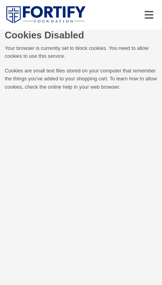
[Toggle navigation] (149, 15)
